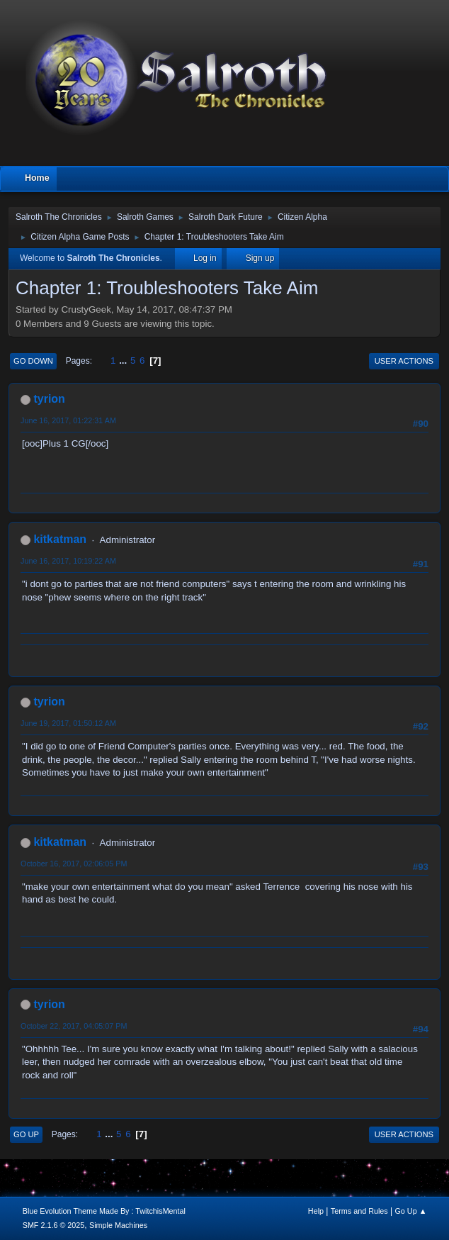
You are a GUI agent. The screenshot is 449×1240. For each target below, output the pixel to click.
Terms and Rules (359, 1211)
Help (316, 1211)
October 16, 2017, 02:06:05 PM (74, 863)
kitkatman (59, 539)
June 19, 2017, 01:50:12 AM (68, 723)
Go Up (26, 1134)
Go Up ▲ (410, 1211)
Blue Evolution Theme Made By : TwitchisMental (104, 1211)
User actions (404, 361)
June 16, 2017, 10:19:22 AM (68, 561)
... (124, 360)
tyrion (48, 399)
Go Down (33, 361)
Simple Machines (118, 1225)
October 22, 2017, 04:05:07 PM (74, 1026)
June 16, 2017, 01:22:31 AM (68, 420)
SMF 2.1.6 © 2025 (54, 1225)
